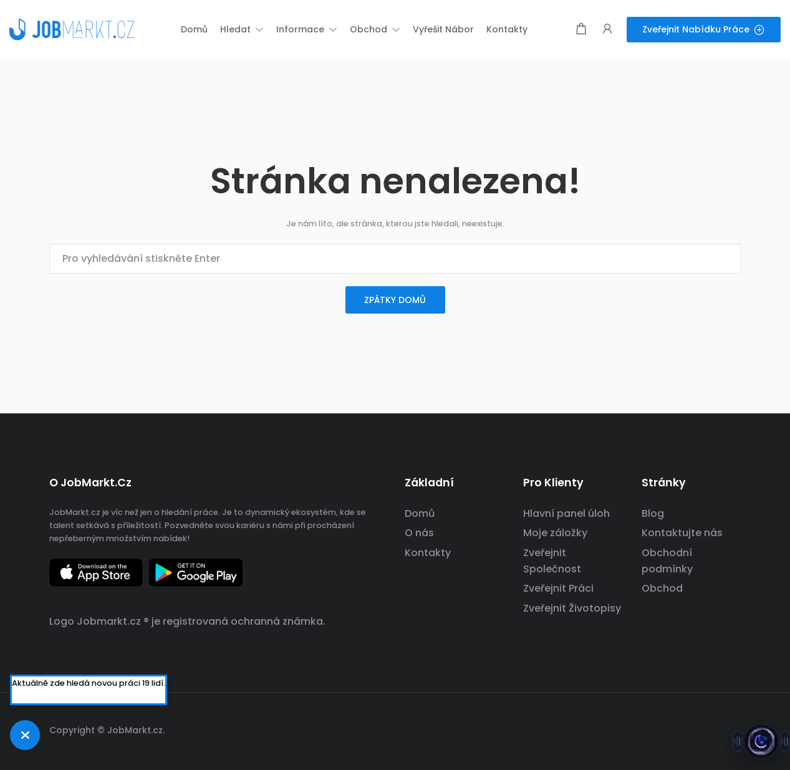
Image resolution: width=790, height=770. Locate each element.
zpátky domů (395, 300)
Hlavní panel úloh (566, 513)
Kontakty (428, 553)
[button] (242, 29)
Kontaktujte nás (682, 533)
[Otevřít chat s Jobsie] (761, 741)
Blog (653, 513)
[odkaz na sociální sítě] (730, 728)
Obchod (662, 588)
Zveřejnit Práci (558, 588)
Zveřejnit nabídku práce (703, 29)
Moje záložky (555, 533)
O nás (419, 533)
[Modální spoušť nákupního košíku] (581, 29)
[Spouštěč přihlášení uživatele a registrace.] (607, 29)
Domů (420, 513)
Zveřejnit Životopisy (572, 608)
